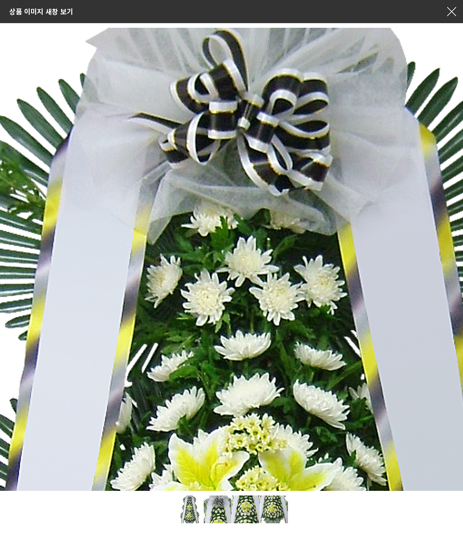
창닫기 (451, 11)
